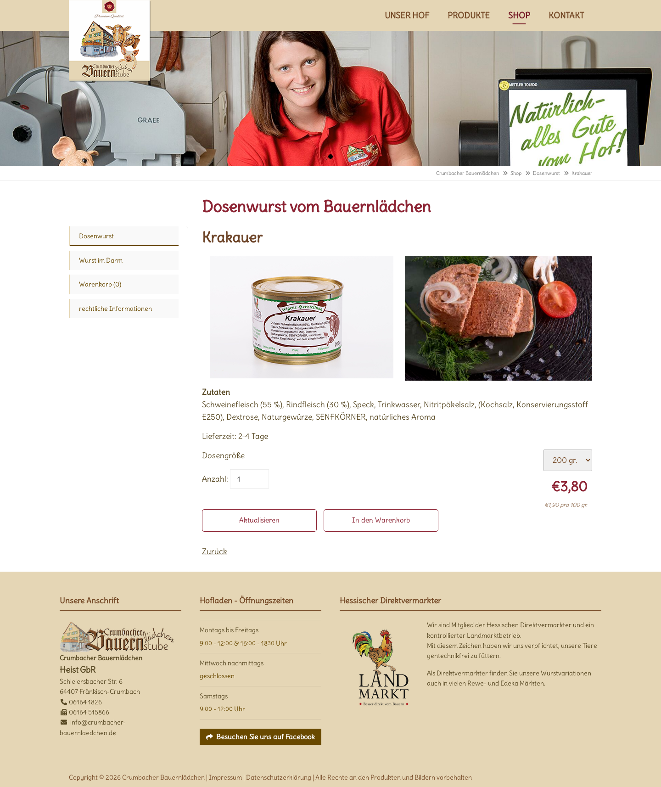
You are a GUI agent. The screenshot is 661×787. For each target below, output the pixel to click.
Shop (515, 173)
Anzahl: (215, 479)
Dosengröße (223, 455)
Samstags (214, 696)
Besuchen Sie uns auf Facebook (265, 736)
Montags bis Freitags (229, 630)
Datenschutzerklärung (278, 777)
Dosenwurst (546, 173)
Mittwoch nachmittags (231, 663)
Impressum (225, 777)
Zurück (214, 551)
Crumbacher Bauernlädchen (467, 173)
